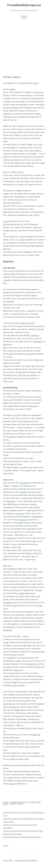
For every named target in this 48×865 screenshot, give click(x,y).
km (30, 569)
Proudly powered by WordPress (26, 860)
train (13, 397)
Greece (12, 89)
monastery (30, 354)
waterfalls (33, 664)
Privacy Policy (8, 860)
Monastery (38, 341)
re (21, 501)
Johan (36, 83)
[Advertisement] (24, 44)
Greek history (37, 516)
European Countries (18, 802)
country (6, 107)
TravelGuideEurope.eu (24, 5)
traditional (34, 335)
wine (5, 750)
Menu (24, 17)
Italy (16, 107)
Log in (5, 845)
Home (5, 802)
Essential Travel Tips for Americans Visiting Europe (22, 837)
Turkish (21, 593)
